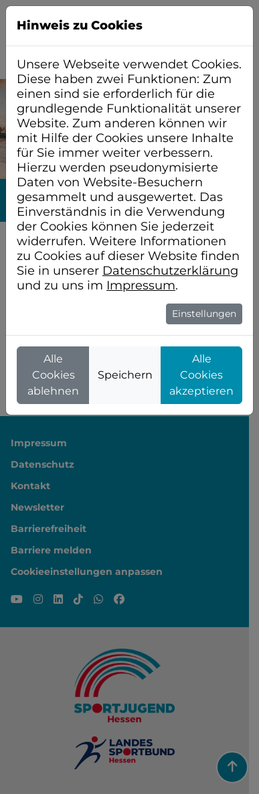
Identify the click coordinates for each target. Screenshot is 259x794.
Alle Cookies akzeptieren (201, 374)
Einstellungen (204, 314)
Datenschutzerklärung (170, 270)
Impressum (140, 285)
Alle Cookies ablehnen (53, 374)
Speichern (125, 375)
